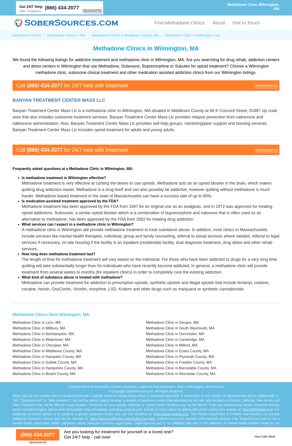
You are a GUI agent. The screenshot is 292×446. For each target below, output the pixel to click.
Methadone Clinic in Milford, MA (172, 345)
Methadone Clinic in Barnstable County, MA (181, 368)
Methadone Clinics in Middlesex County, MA (125, 35)
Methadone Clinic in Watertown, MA (41, 340)
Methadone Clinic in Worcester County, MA (180, 374)
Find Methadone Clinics (179, 22)
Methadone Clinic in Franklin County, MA (179, 362)
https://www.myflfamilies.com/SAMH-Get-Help (122, 418)
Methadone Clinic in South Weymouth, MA (180, 328)
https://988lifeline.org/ (257, 409)
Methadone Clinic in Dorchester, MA (175, 334)
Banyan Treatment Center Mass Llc (59, 100)
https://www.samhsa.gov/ (171, 414)
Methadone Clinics (27, 35)
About (218, 22)
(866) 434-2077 (62, 7)
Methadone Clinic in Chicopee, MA (40, 345)
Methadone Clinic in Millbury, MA (39, 328)
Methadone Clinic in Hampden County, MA (47, 357)
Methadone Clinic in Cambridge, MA (175, 340)
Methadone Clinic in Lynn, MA (37, 322)
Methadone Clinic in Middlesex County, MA (47, 351)
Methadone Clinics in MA (66, 35)
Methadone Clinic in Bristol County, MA (44, 374)
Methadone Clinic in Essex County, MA (177, 351)
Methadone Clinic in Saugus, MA (172, 322)
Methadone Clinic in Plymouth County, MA (180, 357)
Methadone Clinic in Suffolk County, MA (44, 362)
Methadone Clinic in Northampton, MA (43, 334)
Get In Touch (246, 22)
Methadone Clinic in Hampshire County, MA (48, 368)
